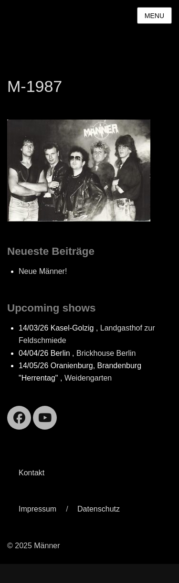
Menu (154, 16)
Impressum (37, 509)
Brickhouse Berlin (106, 353)
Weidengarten (88, 378)
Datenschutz (98, 509)
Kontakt (31, 473)
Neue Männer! (43, 271)
